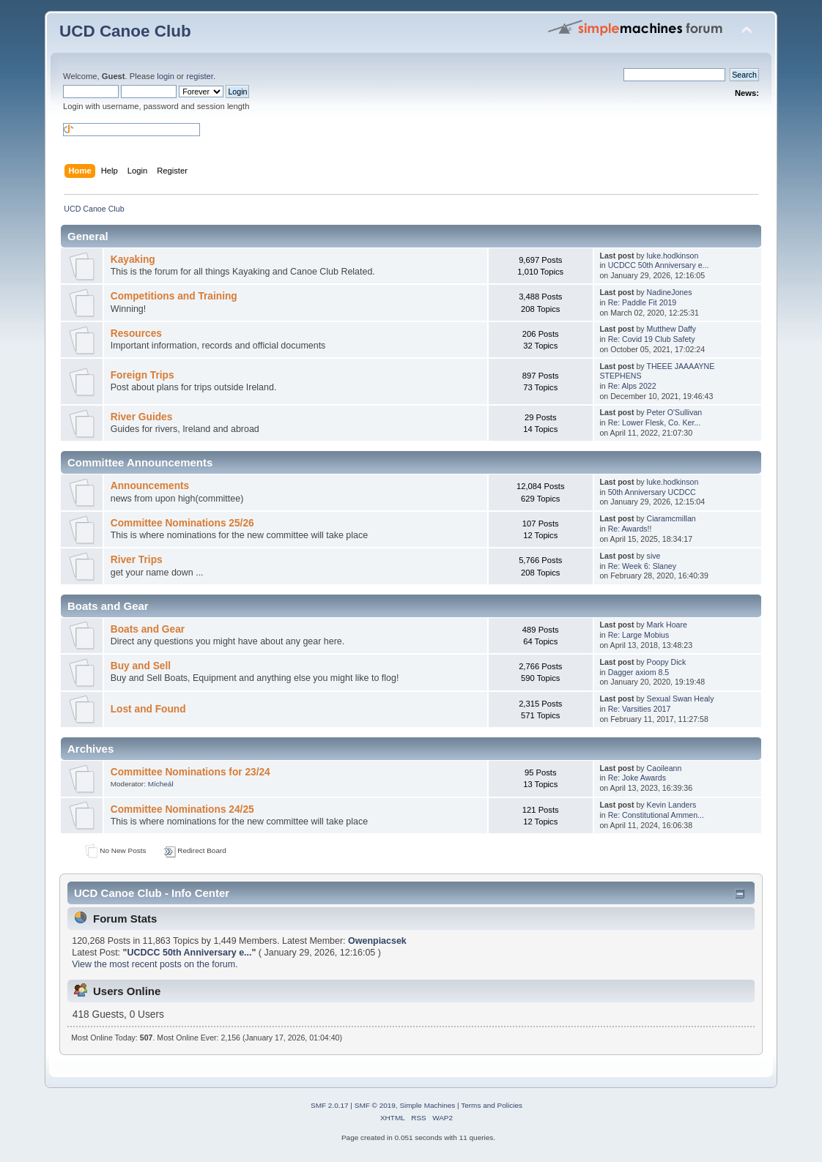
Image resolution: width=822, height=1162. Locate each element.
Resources (136, 333)
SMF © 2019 (375, 1105)
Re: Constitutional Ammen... (656, 815)
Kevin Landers (672, 804)
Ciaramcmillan (671, 518)
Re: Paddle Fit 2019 (642, 302)
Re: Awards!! (630, 528)
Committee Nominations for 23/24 (190, 772)
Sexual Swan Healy (680, 698)
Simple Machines (427, 1105)
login (165, 76)
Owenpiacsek (377, 941)
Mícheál (161, 784)
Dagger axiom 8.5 (639, 672)
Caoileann (664, 768)
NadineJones (669, 292)
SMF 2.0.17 (330, 1105)
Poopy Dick (666, 662)
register (199, 76)
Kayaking (133, 259)
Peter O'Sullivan (675, 412)
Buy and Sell (141, 665)
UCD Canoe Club (125, 31)
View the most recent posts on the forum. (154, 964)
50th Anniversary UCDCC (652, 492)
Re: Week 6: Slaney (642, 566)
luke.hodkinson (673, 255)
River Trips (137, 559)
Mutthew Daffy (672, 328)
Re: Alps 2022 (632, 385)
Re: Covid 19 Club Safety (651, 339)
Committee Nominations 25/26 (182, 523)
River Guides (142, 416)
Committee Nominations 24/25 (182, 809)
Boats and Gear (148, 629)
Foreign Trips (142, 375)
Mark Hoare (667, 624)
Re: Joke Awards (637, 777)
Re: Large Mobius (639, 634)
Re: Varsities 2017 (639, 708)
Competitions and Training (174, 296)
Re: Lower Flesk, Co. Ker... (654, 422)
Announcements (150, 485)
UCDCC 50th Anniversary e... (658, 265)
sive (654, 555)
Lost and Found (148, 709)
